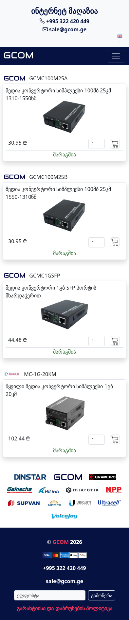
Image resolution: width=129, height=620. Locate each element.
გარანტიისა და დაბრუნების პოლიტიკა (64, 608)
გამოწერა (101, 595)
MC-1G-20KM (40, 374)
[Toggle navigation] (116, 56)
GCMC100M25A (48, 78)
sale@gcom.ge (65, 29)
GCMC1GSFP (44, 275)
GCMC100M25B (48, 177)
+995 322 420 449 (64, 20)
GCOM (61, 542)
